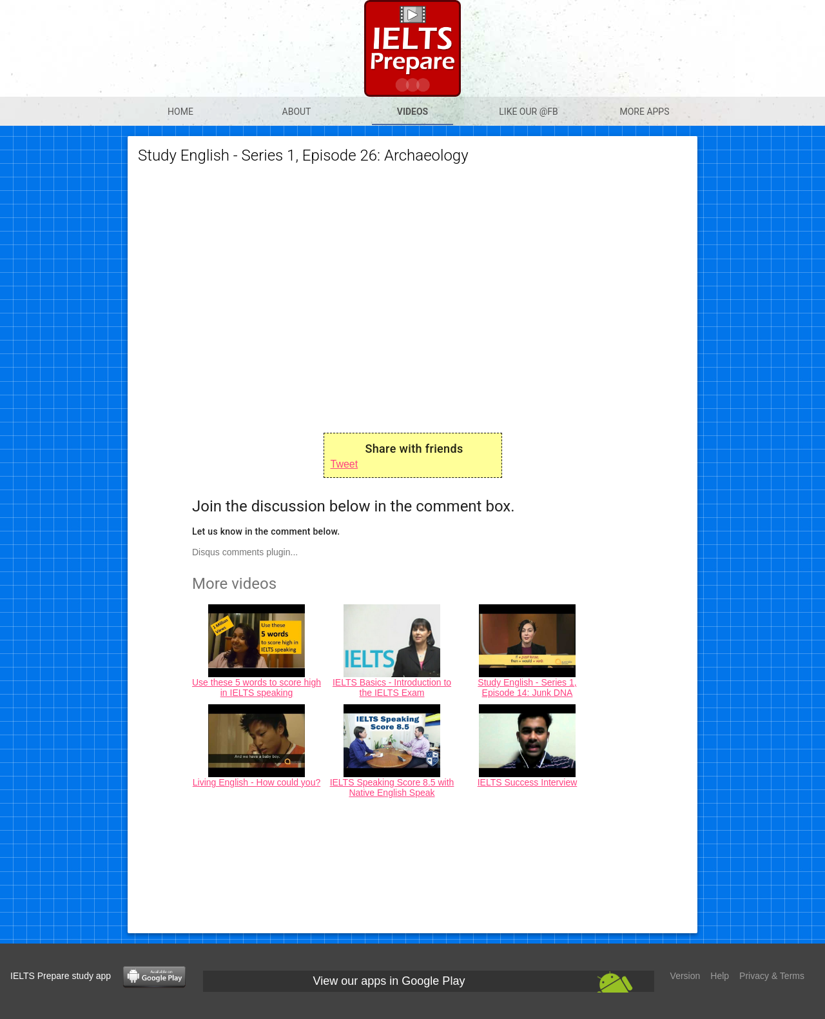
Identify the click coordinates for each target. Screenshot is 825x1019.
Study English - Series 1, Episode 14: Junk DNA (527, 687)
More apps (644, 111)
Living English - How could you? (256, 782)
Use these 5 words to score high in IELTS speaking (256, 687)
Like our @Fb (528, 111)
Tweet (344, 464)
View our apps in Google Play (389, 980)
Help (719, 976)
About (296, 111)
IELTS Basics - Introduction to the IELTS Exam (392, 687)
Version (685, 976)
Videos (413, 111)
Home (180, 111)
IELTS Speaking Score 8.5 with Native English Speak (392, 787)
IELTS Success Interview (528, 782)
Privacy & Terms (771, 976)
